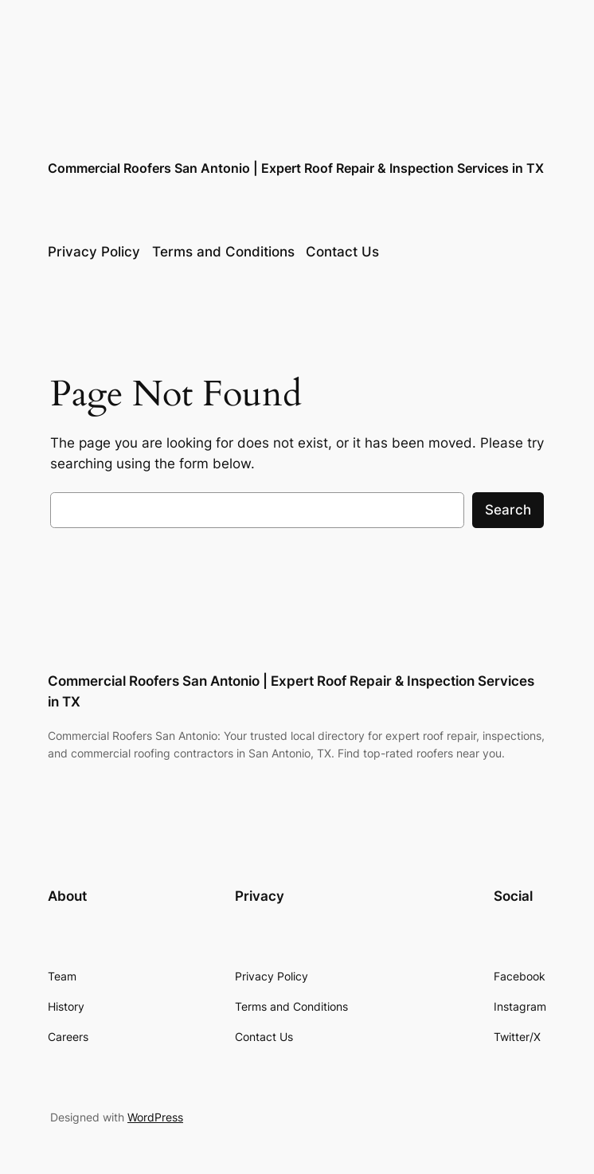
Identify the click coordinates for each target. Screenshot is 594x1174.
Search (508, 510)
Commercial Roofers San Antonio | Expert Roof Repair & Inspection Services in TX (296, 168)
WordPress (155, 1117)
